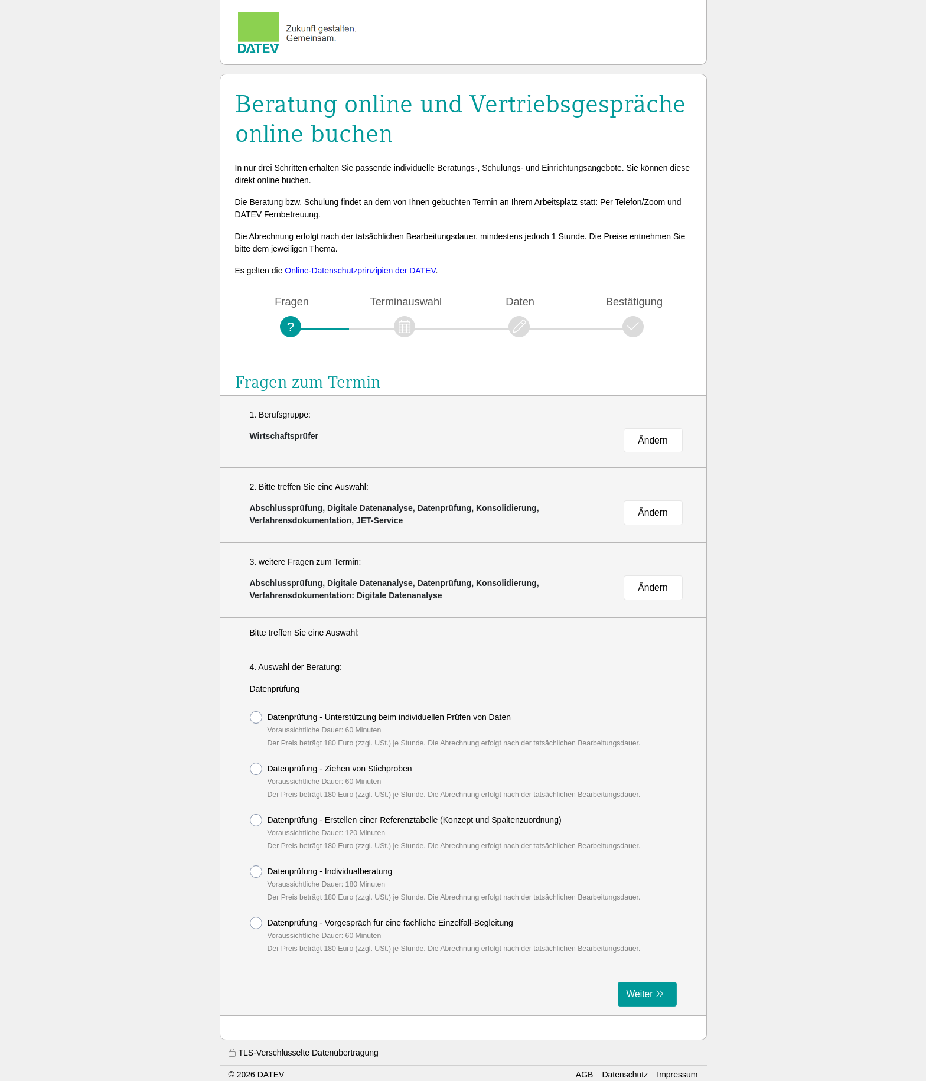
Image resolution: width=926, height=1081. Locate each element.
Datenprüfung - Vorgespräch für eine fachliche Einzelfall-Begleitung (445, 935)
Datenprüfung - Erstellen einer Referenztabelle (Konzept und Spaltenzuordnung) (445, 832)
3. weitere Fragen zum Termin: (305, 561)
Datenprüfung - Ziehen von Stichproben (445, 781)
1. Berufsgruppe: (280, 414)
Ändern (653, 440)
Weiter (640, 994)
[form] (463, 816)
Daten (520, 301)
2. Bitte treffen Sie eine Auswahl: (309, 486)
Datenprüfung (275, 688)
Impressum (677, 1074)
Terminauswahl (406, 301)
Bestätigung (634, 301)
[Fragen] (290, 326)
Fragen (292, 301)
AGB (585, 1074)
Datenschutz (625, 1074)
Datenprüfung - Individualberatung (445, 883)
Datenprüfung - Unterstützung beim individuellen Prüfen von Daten (445, 729)
